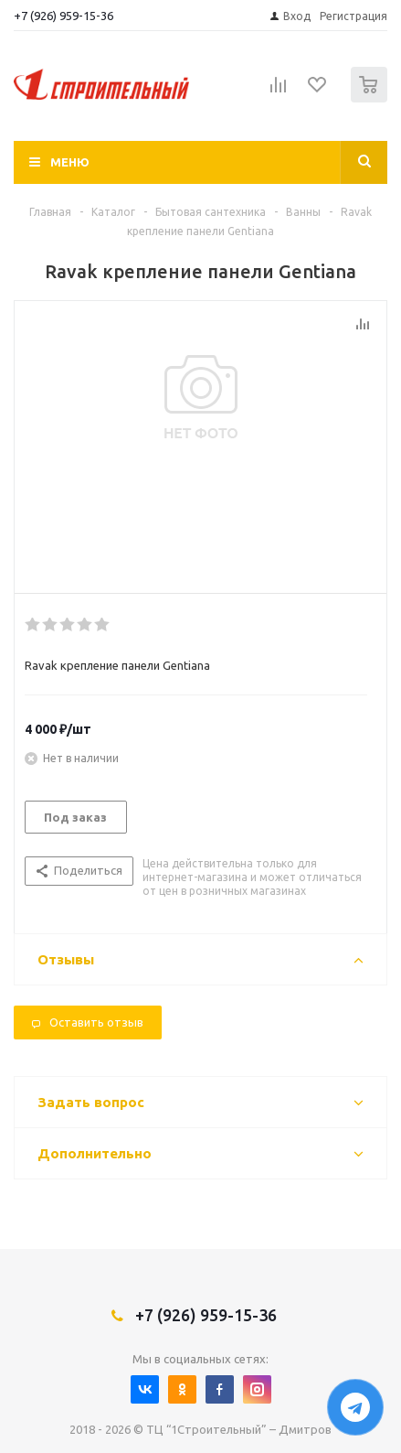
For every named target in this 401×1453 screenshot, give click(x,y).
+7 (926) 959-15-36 (63, 15)
